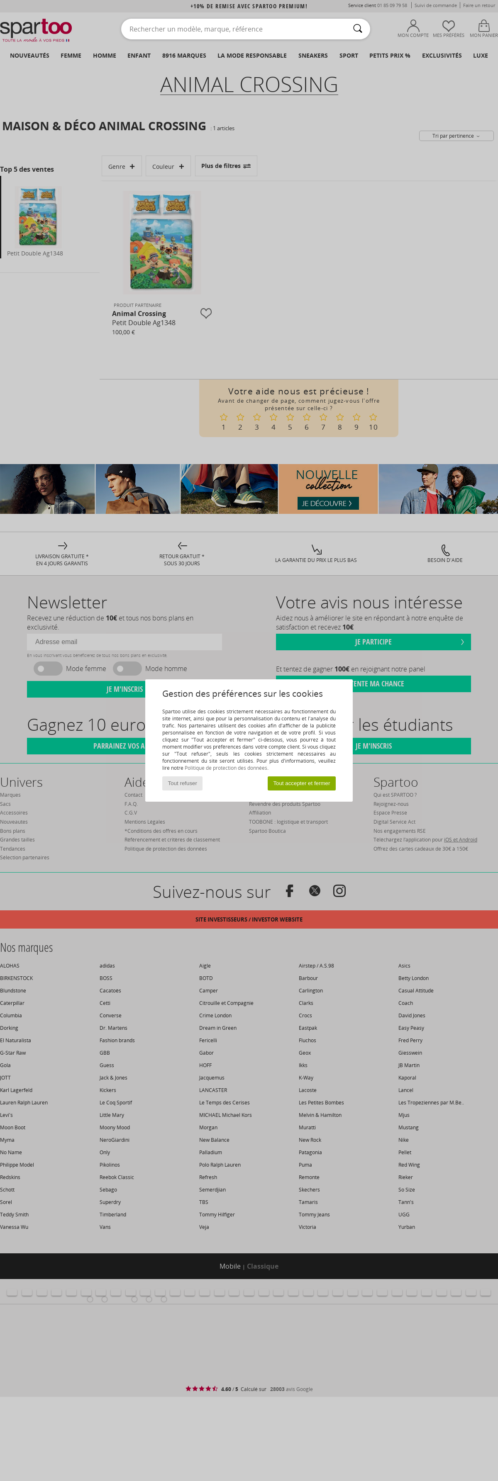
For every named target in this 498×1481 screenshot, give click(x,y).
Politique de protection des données (226, 767)
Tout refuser (182, 783)
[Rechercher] (357, 29)
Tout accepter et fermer (301, 783)
